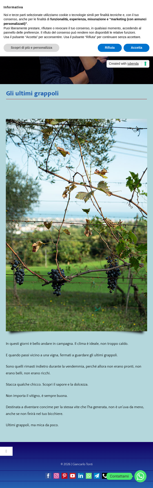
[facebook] (48, 476)
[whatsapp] (89, 476)
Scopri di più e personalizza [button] (31, 47)
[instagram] (56, 476)
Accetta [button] (136, 47)
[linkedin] (81, 476)
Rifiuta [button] (110, 47)
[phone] (105, 476)
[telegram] (97, 476)
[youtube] (72, 476)
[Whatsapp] (140, 476)
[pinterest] (64, 476)
